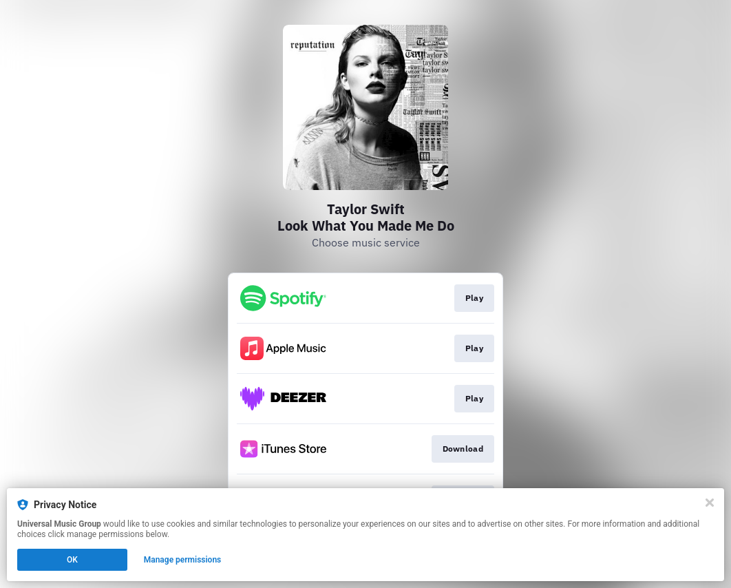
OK (72, 560)
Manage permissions (183, 560)
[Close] (710, 503)
